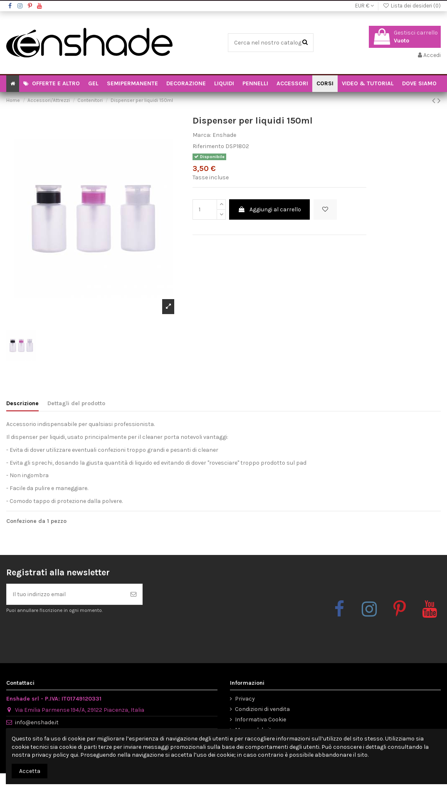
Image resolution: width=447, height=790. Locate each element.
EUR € (364, 5)
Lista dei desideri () (412, 5)
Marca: (202, 135)
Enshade (224, 135)
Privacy (245, 698)
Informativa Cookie (260, 719)
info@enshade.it (37, 722)
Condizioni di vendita (262, 709)
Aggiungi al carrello (269, 209)
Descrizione (22, 403)
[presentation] (75, 634)
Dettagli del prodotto (76, 403)
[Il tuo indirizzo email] (66, 594)
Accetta (29, 771)
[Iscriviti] (133, 594)
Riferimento (208, 146)
